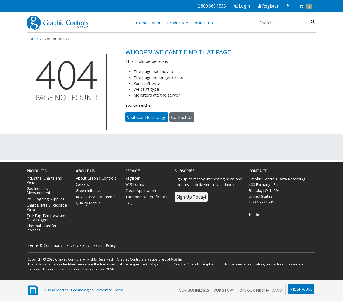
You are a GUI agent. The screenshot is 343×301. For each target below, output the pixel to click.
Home (142, 22)
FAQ (129, 203)
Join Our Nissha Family (260, 290)
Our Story (223, 290)
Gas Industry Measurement (38, 190)
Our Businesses (194, 290)
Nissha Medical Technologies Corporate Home (75, 290)
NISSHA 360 (301, 289)
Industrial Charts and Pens (44, 180)
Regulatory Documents (96, 196)
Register (132, 178)
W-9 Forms (134, 184)
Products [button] (176, 22)
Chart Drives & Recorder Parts (47, 207)
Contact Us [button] (182, 117)
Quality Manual (88, 203)
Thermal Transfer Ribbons (41, 227)
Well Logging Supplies (45, 198)
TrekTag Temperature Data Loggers (46, 217)
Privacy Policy (77, 245)
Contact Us (202, 22)
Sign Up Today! (191, 197)
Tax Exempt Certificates (146, 196)
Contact (258, 170)
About (157, 22)
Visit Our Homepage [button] (147, 117)
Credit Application (140, 190)
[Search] (282, 23)
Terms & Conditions (45, 245)
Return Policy (104, 245)
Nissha (176, 259)
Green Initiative (89, 190)
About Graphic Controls (96, 178)
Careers (82, 184)
